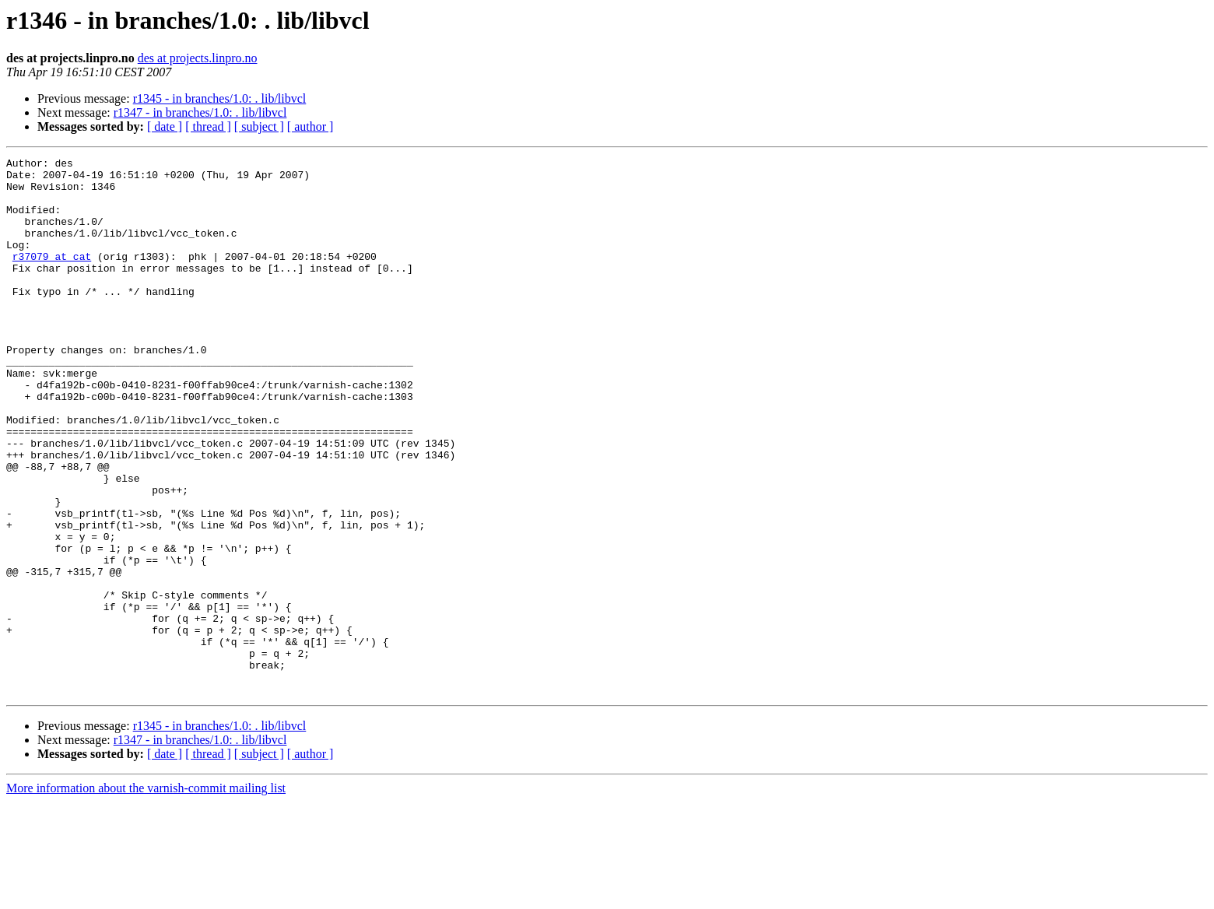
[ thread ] (208, 126)
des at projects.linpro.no (198, 58)
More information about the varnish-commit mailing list (146, 895)
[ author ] (310, 126)
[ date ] (164, 126)
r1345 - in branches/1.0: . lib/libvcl (220, 98)
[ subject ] (259, 126)
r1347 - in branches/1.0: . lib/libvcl (200, 112)
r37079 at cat (51, 277)
